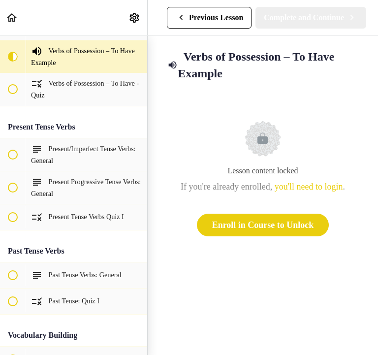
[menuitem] (135, 17)
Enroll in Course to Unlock (263, 225)
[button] (12, 17)
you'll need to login (309, 187)
